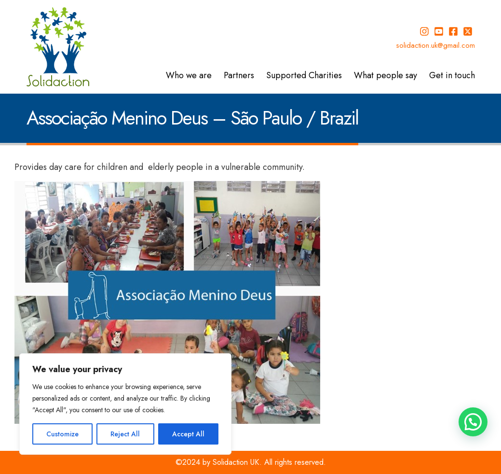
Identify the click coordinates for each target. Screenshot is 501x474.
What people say (385, 75)
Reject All (125, 434)
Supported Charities (304, 75)
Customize (62, 434)
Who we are (189, 75)
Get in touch (452, 75)
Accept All (188, 434)
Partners (239, 75)
